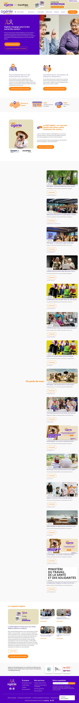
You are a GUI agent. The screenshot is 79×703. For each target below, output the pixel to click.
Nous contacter (38, 690)
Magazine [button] (56, 11)
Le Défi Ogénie (25, 685)
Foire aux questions (39, 688)
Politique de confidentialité (24, 697)
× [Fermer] (73, 696)
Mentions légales (12, 697)
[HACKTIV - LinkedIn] (53, 700)
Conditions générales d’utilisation (41, 697)
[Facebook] (10, 689)
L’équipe (24, 687)
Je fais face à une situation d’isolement (16, 48)
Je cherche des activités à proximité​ (20, 88)
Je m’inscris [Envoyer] (72, 683)
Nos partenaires (26, 689)
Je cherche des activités (12, 44)
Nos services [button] (31, 11)
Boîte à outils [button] (49, 11)
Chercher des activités (40, 682)
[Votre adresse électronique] (60, 683)
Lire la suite (52, 192)
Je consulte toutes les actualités (18, 656)
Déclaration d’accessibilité (57, 697)
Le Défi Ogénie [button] (40, 11)
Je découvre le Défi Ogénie (45, 147)
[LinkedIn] (13, 689)
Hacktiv (46, 700)
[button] (73, 12)
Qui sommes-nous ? (27, 682)
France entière (19, 12)
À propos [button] (63, 11)
